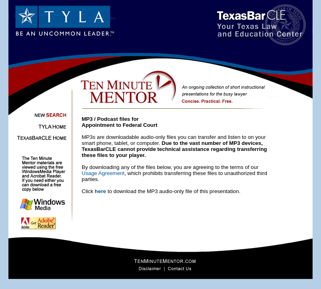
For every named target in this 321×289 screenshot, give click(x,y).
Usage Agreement (103, 173)
